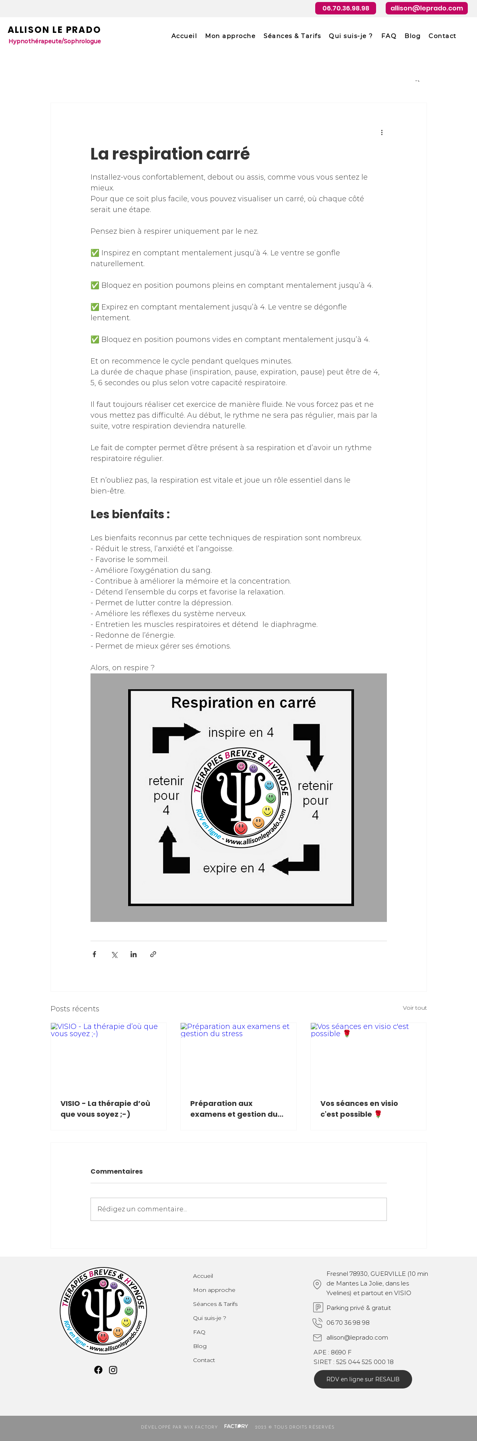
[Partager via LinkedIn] (133, 954)
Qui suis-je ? (209, 1318)
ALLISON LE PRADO (54, 30)
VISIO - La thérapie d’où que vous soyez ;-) (105, 1108)
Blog (200, 1346)
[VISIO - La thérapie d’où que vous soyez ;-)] (109, 1055)
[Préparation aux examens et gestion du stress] (238, 1055)
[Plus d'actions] (382, 132)
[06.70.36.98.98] (345, 8)
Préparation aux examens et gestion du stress (234, 1109)
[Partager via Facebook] (94, 954)
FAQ (199, 1332)
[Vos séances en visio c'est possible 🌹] (369, 1055)
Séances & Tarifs (215, 1304)
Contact (204, 1360)
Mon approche (214, 1289)
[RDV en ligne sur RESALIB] (363, 1379)
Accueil (203, 1275)
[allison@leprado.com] (427, 8)
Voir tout (415, 1007)
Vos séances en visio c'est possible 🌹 (359, 1108)
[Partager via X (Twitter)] (114, 954)
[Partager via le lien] (153, 954)
